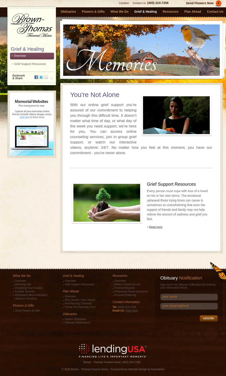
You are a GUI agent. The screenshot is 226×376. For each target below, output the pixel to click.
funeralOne (157, 369)
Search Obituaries (75, 319)
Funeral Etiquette (125, 288)
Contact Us (139, 3)
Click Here (131, 310)
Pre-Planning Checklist (78, 303)
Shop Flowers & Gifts (27, 310)
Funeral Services (25, 291)
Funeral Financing (125, 295)
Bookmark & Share (31, 75)
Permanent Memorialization (31, 295)
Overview (20, 55)
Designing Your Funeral (29, 288)
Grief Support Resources (30, 64)
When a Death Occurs (128, 284)
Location (124, 3)
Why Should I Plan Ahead (80, 300)
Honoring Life (23, 284)
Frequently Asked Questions (131, 291)
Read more (155, 227)
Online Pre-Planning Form (80, 307)
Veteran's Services (26, 298)
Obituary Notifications (77, 322)
